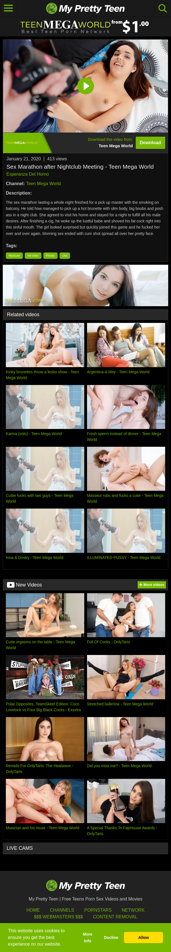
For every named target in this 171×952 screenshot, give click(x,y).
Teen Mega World (43, 183)
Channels (62, 910)
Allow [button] (143, 937)
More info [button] (87, 937)
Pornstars (97, 910)
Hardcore (14, 255)
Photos (50, 255)
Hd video (33, 255)
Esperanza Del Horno (27, 174)
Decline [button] (111, 937)
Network (133, 910)
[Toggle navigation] (8, 8)
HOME (33, 910)
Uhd (64, 255)
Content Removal (115, 916)
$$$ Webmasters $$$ (58, 916)
